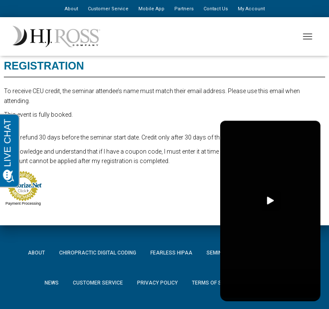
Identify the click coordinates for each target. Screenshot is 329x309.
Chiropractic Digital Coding (97, 253)
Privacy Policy (157, 283)
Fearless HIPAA (171, 253)
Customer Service (108, 9)
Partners (184, 9)
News (52, 283)
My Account (251, 9)
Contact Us (215, 9)
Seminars (219, 253)
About (71, 9)
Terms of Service (215, 283)
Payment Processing (23, 203)
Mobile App (151, 9)
